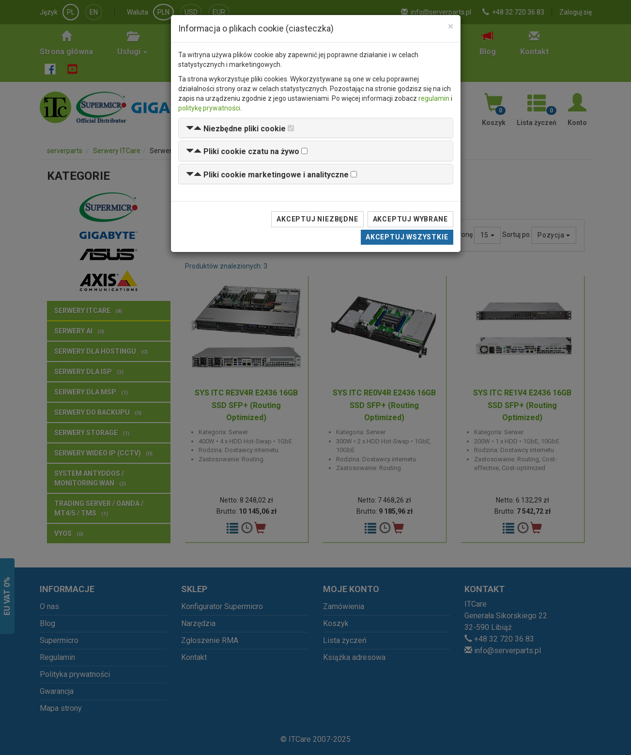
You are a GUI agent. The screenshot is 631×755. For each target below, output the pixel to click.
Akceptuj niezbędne (317, 219)
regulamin (433, 98)
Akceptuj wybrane (410, 219)
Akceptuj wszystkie (407, 237)
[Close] (450, 26)
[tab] (316, 128)
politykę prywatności (209, 108)
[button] (236, 128)
